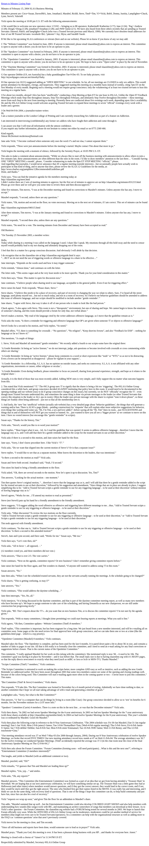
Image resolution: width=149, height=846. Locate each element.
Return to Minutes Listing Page (16, 3)
